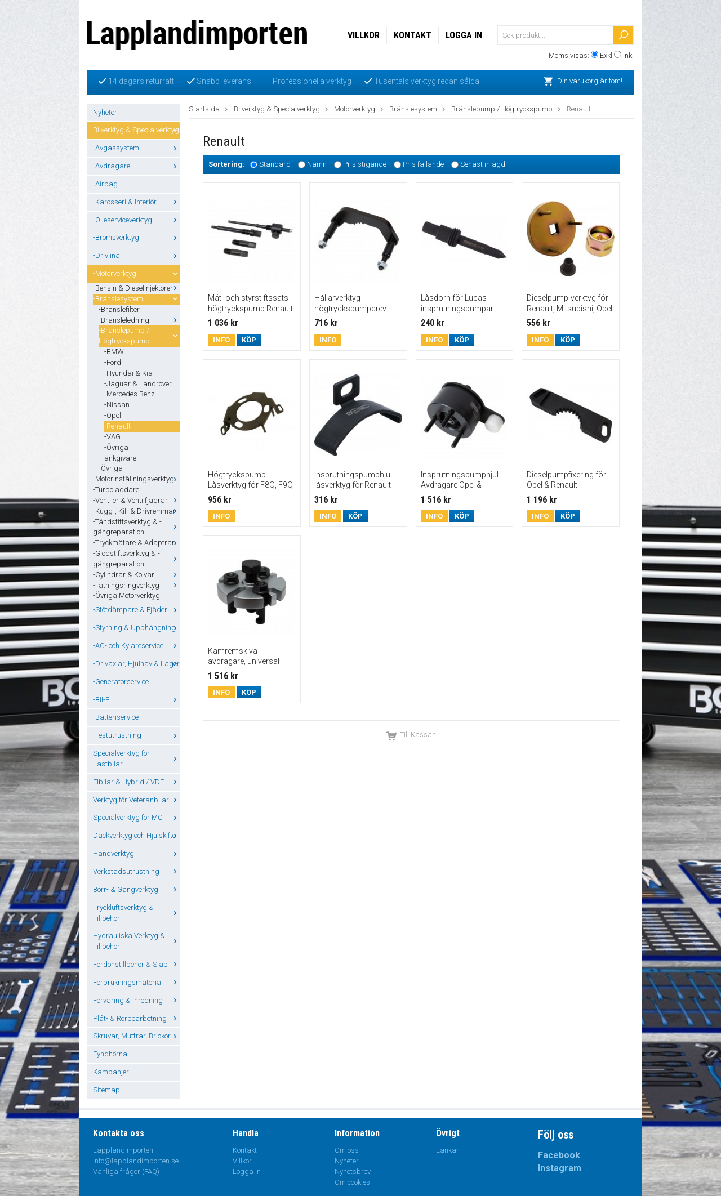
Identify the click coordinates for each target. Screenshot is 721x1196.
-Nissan (117, 404)
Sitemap (106, 1090)
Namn (317, 164)
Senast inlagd (482, 164)
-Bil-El (136, 699)
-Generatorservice (121, 681)
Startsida (204, 109)
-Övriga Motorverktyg (126, 595)
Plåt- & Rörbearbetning (136, 1018)
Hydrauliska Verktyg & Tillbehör (136, 940)
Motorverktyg (354, 109)
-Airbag (105, 184)
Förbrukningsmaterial (136, 982)
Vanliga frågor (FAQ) (126, 1171)
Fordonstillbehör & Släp (136, 964)
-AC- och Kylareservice (136, 645)
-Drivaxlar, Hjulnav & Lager (136, 663)
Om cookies (352, 1182)
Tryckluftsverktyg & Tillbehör (136, 912)
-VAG (112, 436)
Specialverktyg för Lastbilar (136, 758)
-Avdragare (136, 166)
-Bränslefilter (119, 309)
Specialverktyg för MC (136, 817)
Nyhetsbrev (353, 1171)
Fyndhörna (110, 1054)
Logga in (464, 35)
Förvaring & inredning (136, 1000)
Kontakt (412, 35)
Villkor (364, 35)
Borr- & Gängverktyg (136, 889)
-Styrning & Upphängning (136, 627)
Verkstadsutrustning (136, 871)
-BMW (114, 351)
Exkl (606, 55)
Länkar (447, 1150)
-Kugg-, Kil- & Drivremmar (136, 511)
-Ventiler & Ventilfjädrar (136, 500)
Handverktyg (136, 853)
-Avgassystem (136, 148)
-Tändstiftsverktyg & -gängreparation (136, 527)
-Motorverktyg (136, 273)
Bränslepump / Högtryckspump (502, 109)
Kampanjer (111, 1072)
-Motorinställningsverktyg (136, 479)
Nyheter (105, 112)
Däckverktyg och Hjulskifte (136, 835)
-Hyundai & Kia (128, 373)
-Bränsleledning (139, 320)
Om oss (347, 1150)
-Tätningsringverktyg (136, 585)
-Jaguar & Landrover (138, 384)
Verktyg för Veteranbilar (136, 800)
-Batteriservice (116, 717)
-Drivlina (136, 255)
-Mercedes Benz (129, 394)
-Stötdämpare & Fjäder (136, 609)
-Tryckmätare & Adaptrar (136, 542)
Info (221, 340)
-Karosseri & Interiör (136, 202)
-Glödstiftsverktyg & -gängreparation (136, 558)
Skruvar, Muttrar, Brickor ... (136, 1036)
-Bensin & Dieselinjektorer (136, 288)
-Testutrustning (136, 735)
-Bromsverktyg (136, 237)
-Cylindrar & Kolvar (136, 574)
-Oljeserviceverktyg (136, 220)
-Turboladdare (116, 489)
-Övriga (116, 447)
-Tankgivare (117, 458)
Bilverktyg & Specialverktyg (136, 130)
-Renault (117, 426)
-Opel (112, 415)
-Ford (112, 362)
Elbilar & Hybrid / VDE (136, 782)
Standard (275, 164)
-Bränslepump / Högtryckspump (139, 335)
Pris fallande (423, 164)
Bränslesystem (413, 109)
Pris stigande (364, 164)
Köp (249, 340)
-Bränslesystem (136, 298)
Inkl (628, 55)
